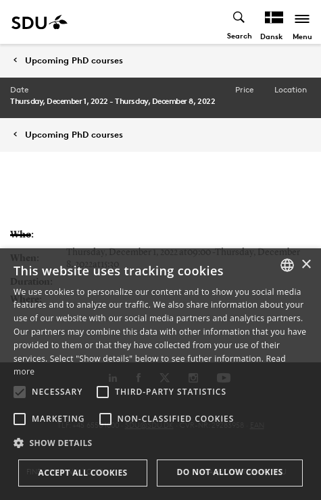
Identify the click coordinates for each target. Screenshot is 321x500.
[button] (19, 392)
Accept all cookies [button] (82, 472)
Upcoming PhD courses (74, 60)
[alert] (160, 374)
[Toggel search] (239, 22)
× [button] (306, 265)
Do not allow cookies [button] (229, 472)
